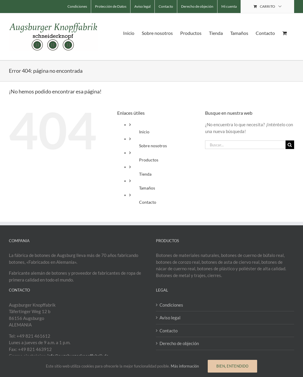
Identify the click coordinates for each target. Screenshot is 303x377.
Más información (185, 366)
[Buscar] (290, 144)
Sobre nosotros (153, 145)
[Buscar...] (245, 144)
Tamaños (147, 187)
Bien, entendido (232, 366)
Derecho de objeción (179, 343)
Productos (148, 159)
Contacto (147, 202)
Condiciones (171, 305)
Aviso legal (169, 317)
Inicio (144, 131)
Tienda (145, 174)
